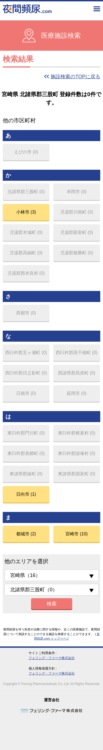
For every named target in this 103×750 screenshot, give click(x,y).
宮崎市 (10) (76, 534)
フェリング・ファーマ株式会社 (52, 658)
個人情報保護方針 (42, 668)
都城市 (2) (26, 534)
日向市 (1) (26, 494)
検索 (52, 603)
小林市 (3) (26, 212)
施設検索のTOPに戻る (75, 76)
